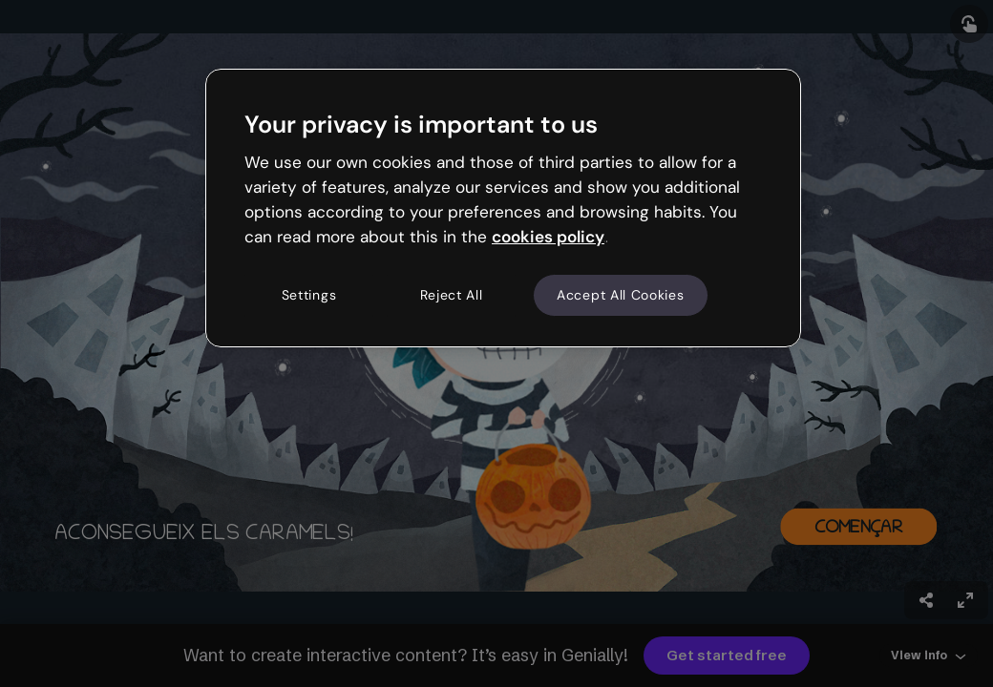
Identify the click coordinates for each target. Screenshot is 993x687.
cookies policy (548, 236)
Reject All (451, 294)
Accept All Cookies (621, 294)
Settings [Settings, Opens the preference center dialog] (309, 294)
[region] (503, 208)
